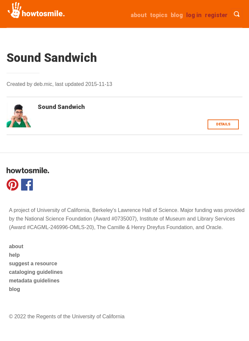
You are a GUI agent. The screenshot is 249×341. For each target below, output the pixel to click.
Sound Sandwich (61, 106)
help (14, 255)
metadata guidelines (34, 280)
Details (223, 124)
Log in (194, 15)
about (139, 15)
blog (14, 289)
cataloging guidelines (36, 272)
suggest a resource (33, 263)
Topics (158, 15)
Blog (177, 15)
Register (216, 15)
